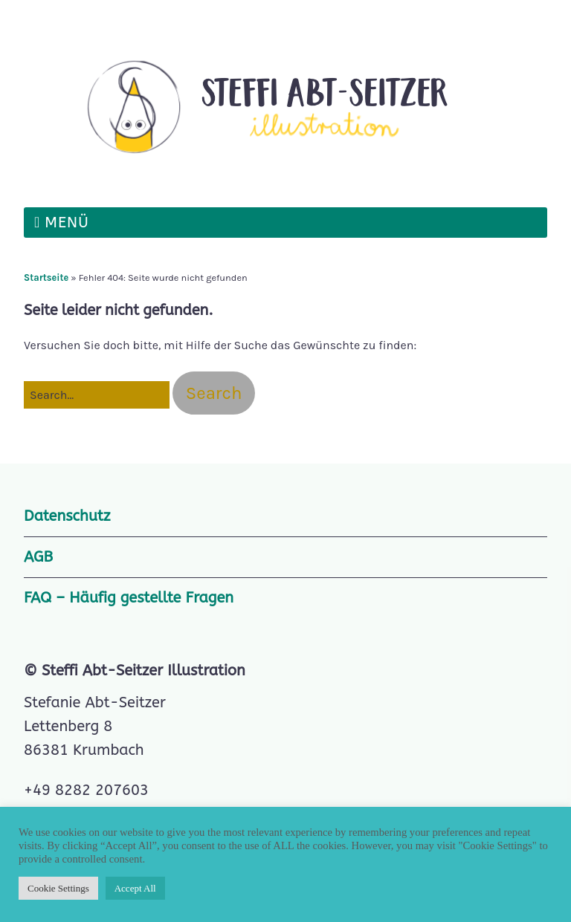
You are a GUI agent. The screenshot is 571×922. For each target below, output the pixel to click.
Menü (66, 222)
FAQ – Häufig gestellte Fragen (128, 597)
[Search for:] (97, 395)
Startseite (46, 277)
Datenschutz (67, 516)
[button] (214, 393)
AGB (38, 556)
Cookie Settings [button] (58, 888)
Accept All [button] (135, 888)
